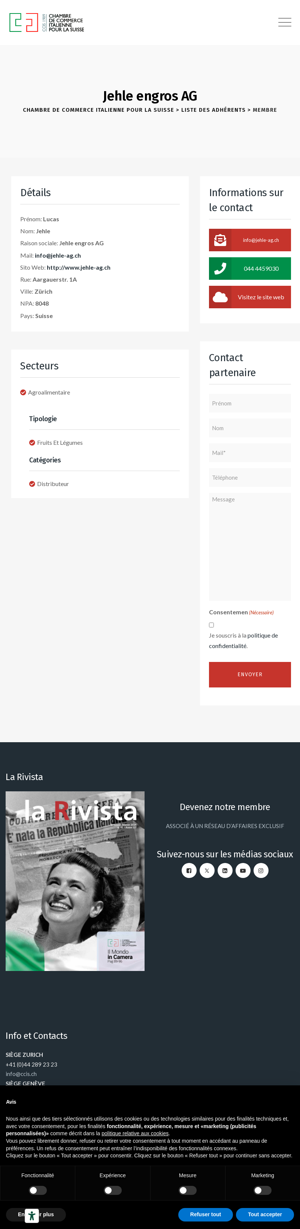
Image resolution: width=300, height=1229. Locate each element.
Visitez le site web (246, 297)
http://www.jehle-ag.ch (78, 267)
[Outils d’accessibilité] (32, 1216)
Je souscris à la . (243, 640)
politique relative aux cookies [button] (135, 1133)
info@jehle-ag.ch (58, 255)
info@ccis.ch (21, 1073)
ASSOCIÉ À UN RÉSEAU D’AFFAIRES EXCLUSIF (225, 825)
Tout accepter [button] (265, 1214)
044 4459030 (244, 268)
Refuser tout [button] (205, 1214)
